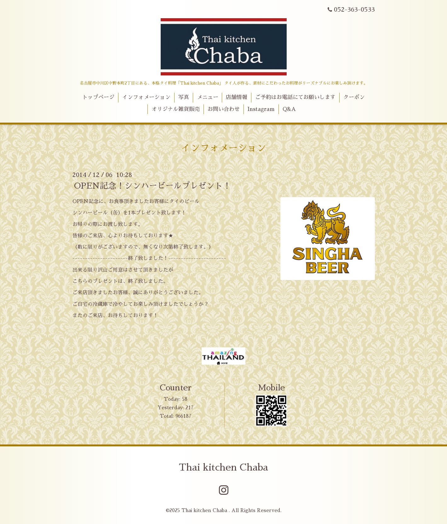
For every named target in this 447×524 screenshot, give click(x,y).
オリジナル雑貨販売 (176, 109)
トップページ (98, 97)
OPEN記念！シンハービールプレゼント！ (152, 186)
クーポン (354, 97)
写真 (183, 97)
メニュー (207, 97)
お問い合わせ (224, 109)
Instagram (261, 109)
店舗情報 (236, 97)
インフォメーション (146, 97)
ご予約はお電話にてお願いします (295, 97)
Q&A (289, 109)
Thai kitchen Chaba (223, 467)
